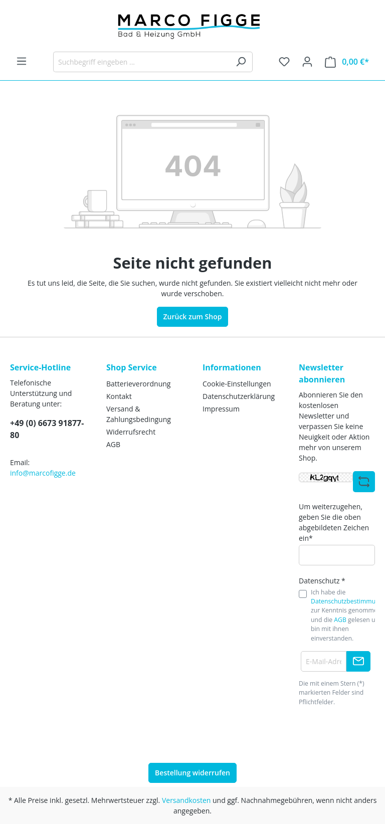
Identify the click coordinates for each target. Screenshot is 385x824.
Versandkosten (186, 800)
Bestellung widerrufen (192, 772)
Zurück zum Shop (192, 316)
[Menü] (21, 61)
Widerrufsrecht (130, 432)
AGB (113, 444)
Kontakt (119, 396)
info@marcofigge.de (43, 473)
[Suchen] (241, 62)
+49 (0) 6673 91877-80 (47, 429)
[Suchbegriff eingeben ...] (141, 62)
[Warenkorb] (347, 62)
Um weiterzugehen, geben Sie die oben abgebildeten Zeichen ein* (334, 522)
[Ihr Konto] (307, 61)
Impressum (221, 409)
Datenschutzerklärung (239, 396)
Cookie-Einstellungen (237, 383)
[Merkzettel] (284, 61)
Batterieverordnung (138, 383)
